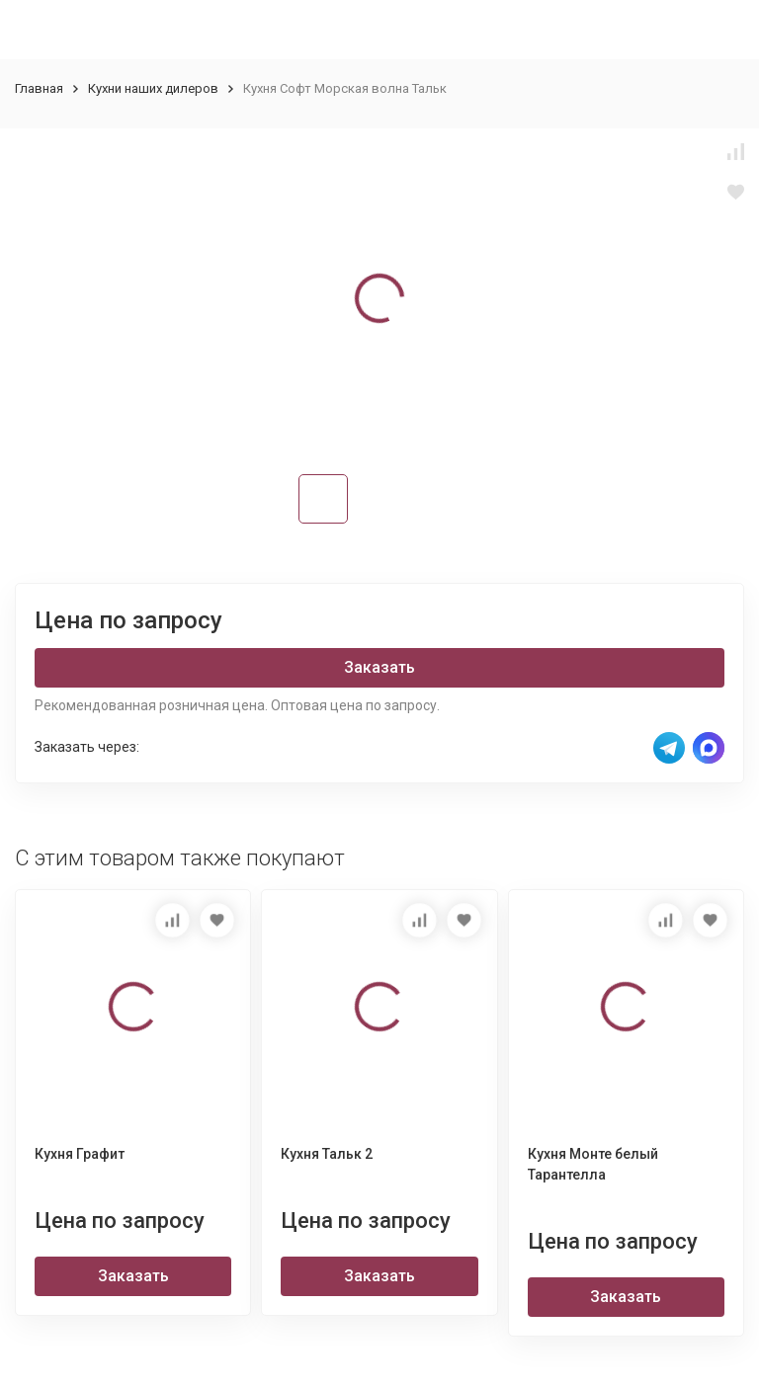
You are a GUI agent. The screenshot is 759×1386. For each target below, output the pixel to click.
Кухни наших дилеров (153, 88)
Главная (39, 88)
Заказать (379, 667)
